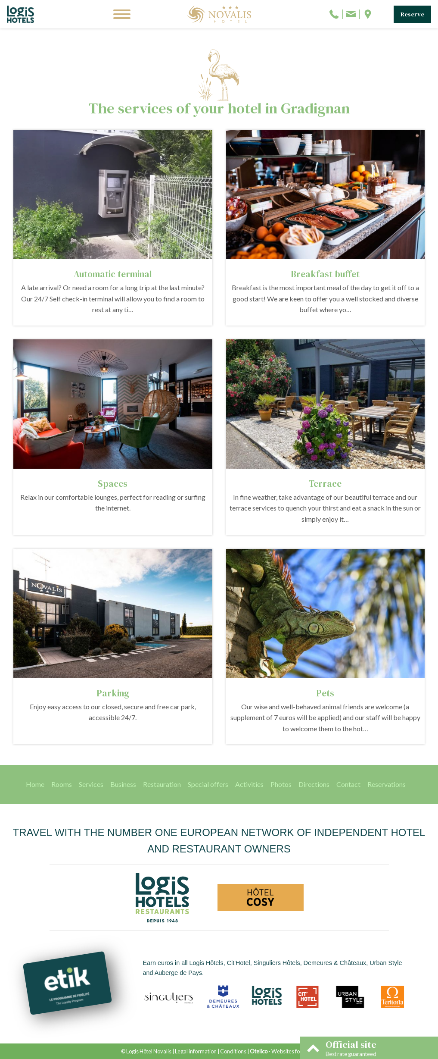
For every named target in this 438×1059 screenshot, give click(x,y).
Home (35, 784)
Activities (249, 784)
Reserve (412, 14)
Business (123, 784)
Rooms (61, 784)
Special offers (208, 784)
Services (91, 784)
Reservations (386, 784)
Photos (281, 784)
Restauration (162, 784)
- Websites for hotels (283, 1051)
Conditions (233, 1051)
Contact (348, 784)
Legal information (196, 1051)
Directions (313, 784)
